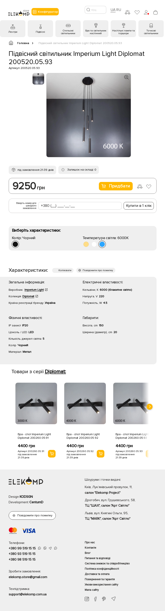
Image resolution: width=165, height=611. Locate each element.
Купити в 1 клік (139, 205)
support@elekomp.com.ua (27, 594)
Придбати (115, 186)
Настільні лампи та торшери (123, 32)
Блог (88, 553)
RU (118, 9)
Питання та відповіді (97, 558)
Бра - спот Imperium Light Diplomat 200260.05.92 (83, 436)
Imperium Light (34, 290)
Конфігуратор (45, 11)
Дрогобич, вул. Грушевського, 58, (121, 503)
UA (113, 9)
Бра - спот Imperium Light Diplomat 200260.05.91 (34, 436)
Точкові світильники (151, 32)
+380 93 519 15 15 (22, 554)
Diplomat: (55, 372)
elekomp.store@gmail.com (28, 577)
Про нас (90, 542)
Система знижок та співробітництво (107, 563)
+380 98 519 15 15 (22, 559)
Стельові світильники (68, 32)
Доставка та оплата (97, 574)
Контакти (90, 547)
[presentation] (150, 407)
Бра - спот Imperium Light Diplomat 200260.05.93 (132, 436)
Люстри (12, 32)
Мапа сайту (92, 590)
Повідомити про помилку (98, 270)
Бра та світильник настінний (95, 32)
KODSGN (26, 497)
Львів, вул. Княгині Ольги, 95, (121, 516)
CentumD (36, 502)
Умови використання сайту (101, 584)
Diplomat (28, 296)
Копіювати (65, 270)
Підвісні (40, 32)
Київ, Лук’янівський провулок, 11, (121, 490)
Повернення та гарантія (100, 579)
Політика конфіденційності (102, 569)
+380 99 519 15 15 (22, 548)
